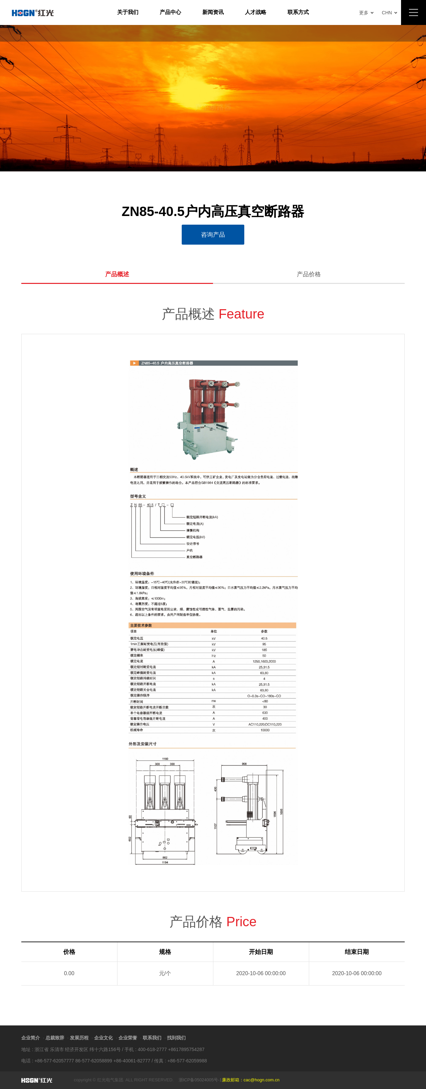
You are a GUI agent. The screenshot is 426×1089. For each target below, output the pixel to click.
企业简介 (30, 1037)
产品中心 (170, 12)
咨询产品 (213, 234)
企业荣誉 (127, 1037)
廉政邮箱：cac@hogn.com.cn (251, 1079)
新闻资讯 (213, 12)
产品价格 (309, 274)
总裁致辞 (55, 1037)
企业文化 (103, 1037)
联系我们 (152, 1037)
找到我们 (176, 1037)
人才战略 (255, 12)
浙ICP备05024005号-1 (200, 1079)
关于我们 (127, 12)
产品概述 (117, 274)
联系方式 (298, 12)
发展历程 (79, 1037)
